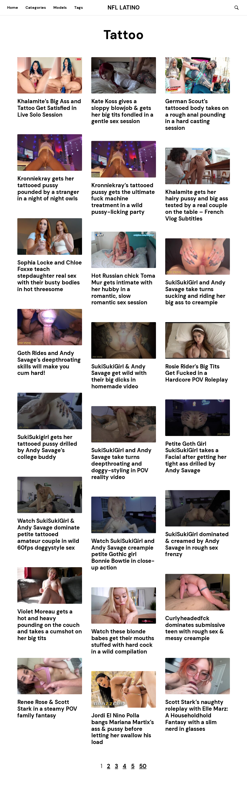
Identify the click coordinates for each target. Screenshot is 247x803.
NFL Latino (123, 7)
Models (60, 7)
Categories (35, 7)
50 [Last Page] (142, 766)
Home (12, 7)
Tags (78, 7)
